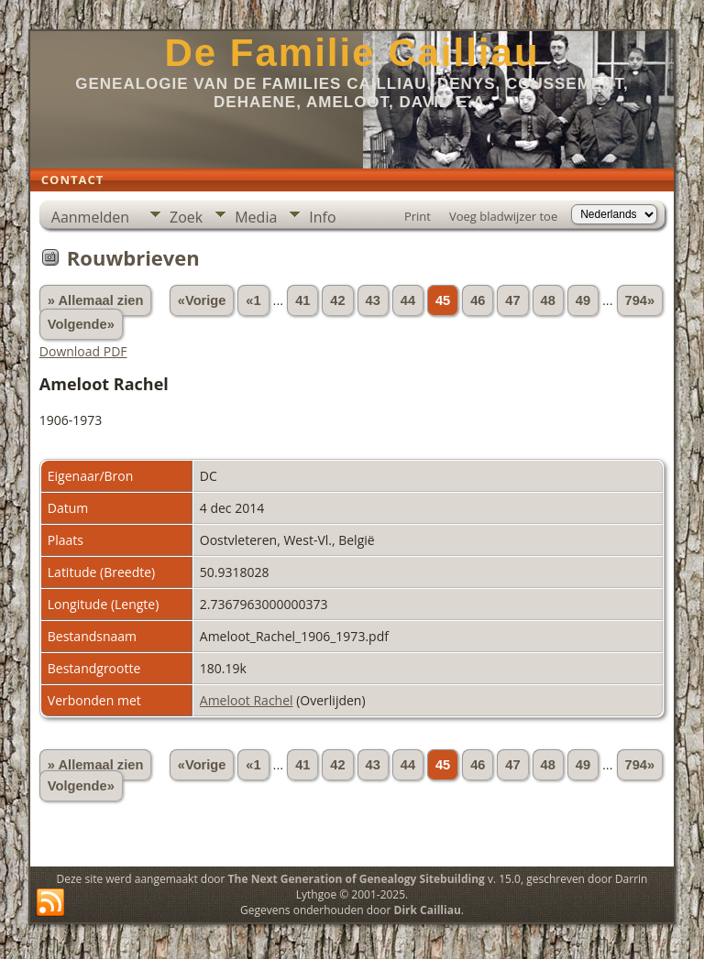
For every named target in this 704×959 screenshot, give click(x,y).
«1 (253, 300)
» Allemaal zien (96, 300)
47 (512, 300)
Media (256, 217)
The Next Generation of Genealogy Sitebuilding (356, 879)
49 (583, 300)
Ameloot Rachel (246, 700)
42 (337, 300)
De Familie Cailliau (351, 52)
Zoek (186, 217)
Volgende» (81, 324)
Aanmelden (90, 217)
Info (322, 217)
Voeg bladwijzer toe (503, 216)
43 (373, 300)
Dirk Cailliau (427, 910)
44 (408, 300)
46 (477, 300)
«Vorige (202, 300)
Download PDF (83, 351)
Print (417, 216)
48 (548, 300)
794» (640, 300)
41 (302, 300)
